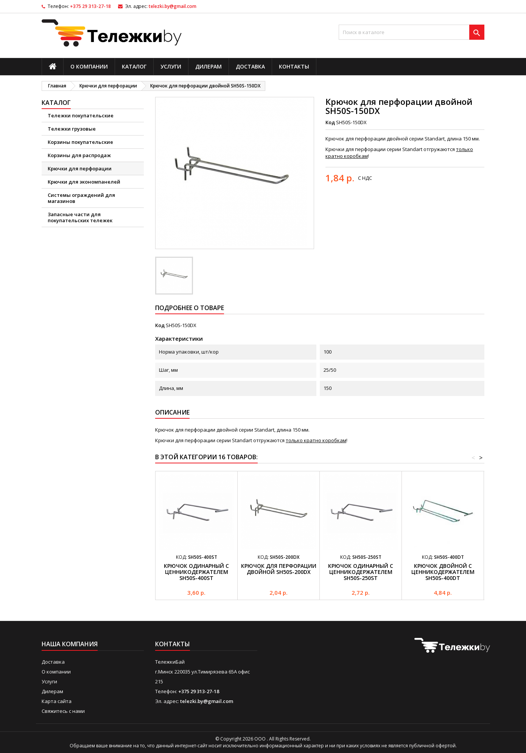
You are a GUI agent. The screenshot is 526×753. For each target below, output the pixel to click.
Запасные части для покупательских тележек (80, 217)
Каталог (134, 66)
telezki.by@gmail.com (172, 6)
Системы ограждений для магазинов (81, 198)
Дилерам (208, 66)
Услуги (170, 66)
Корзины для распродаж (79, 155)
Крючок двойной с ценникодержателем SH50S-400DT (443, 572)
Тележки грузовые (72, 128)
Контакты (294, 66)
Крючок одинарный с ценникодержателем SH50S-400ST (196, 572)
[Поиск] (411, 32)
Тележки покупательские (81, 115)
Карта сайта (57, 701)
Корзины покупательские (80, 142)
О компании (89, 66)
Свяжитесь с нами (63, 711)
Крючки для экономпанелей (84, 181)
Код (330, 122)
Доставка (250, 66)
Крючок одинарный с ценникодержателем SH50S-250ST (360, 572)
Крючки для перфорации (80, 168)
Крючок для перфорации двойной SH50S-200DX (278, 568)
